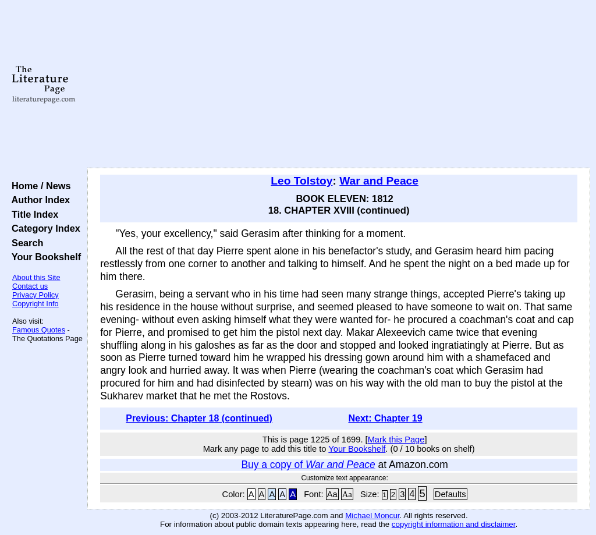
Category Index (43, 228)
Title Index (32, 214)
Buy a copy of (308, 464)
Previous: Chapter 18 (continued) (199, 418)
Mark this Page (396, 439)
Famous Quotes (38, 329)
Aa (332, 494)
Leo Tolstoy (301, 181)
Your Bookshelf (43, 256)
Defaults (450, 494)
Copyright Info (35, 303)
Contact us (30, 286)
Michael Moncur (372, 515)
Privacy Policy (35, 294)
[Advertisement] (338, 84)
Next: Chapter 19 (385, 418)
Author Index (38, 199)
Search (24, 243)
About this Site (36, 277)
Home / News (38, 185)
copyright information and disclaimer (454, 524)
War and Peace (378, 181)
